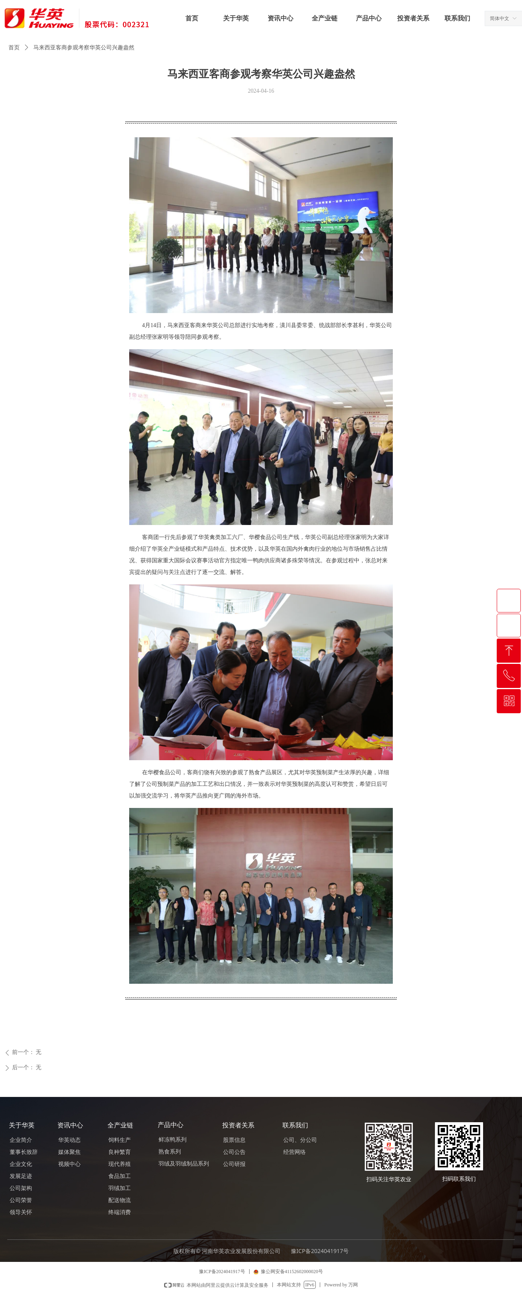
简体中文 (499, 18)
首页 (14, 48)
